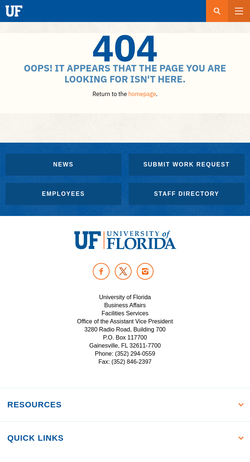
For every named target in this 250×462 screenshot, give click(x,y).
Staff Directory (186, 194)
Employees (63, 194)
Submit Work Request (186, 164)
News (63, 164)
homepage (142, 94)
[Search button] (217, 11)
